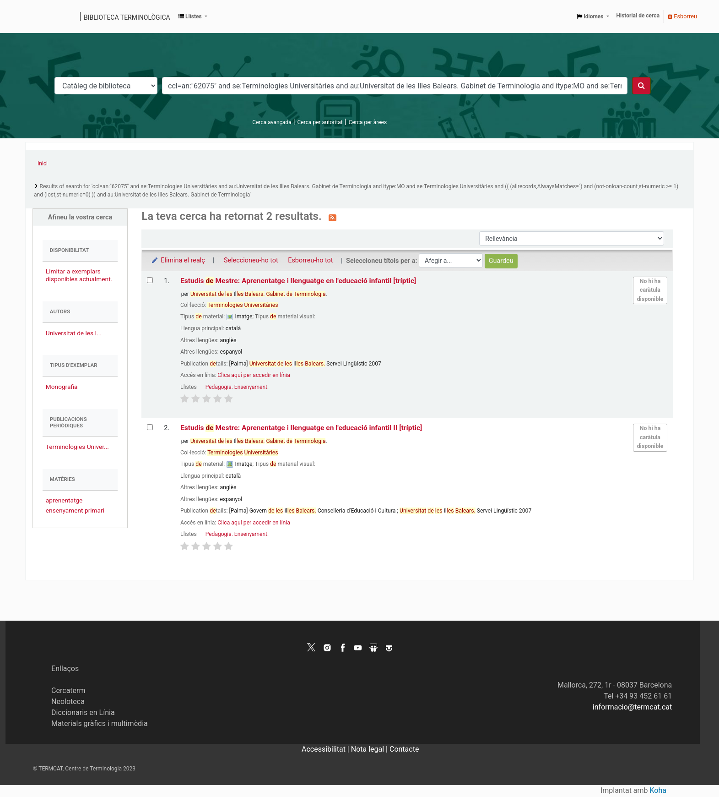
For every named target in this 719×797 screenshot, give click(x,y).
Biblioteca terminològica (127, 17)
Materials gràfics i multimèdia (99, 723)
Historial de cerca (638, 15)
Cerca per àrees (368, 122)
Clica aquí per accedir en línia (253, 375)
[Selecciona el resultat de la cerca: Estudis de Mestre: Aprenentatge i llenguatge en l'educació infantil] (150, 280)
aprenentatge (64, 500)
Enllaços (65, 668)
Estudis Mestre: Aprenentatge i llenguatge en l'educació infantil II (301, 428)
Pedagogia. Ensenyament (236, 387)
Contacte (404, 749)
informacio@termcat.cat (632, 707)
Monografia (62, 386)
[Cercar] (641, 85)
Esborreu (682, 16)
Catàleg (35, 16)
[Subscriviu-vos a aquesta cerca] (332, 217)
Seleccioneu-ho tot (251, 260)
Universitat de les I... (74, 333)
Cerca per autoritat (320, 122)
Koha (658, 790)
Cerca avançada (271, 122)
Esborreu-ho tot (310, 260)
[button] (193, 16)
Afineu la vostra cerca (80, 217)
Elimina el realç (178, 260)
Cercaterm (68, 690)
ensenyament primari (75, 510)
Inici (43, 163)
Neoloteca (68, 701)
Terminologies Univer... (77, 446)
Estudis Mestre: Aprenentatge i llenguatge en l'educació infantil (298, 281)
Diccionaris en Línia (83, 712)
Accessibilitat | (326, 749)
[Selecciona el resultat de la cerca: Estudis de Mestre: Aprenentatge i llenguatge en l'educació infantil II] (150, 427)
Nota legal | (370, 749)
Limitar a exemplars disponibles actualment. (79, 275)
